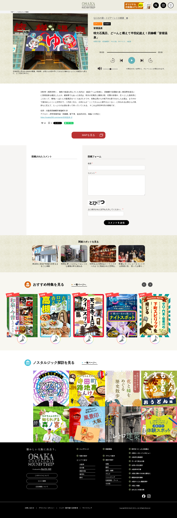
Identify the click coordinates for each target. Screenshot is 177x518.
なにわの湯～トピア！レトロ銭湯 (109, 18)
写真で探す (83, 456)
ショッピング (110, 477)
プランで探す (110, 456)
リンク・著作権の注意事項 (68, 508)
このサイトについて (42, 475)
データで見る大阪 (138, 461)
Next (89, 39)
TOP (12, 12)
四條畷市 (107, 24)
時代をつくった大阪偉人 (140, 449)
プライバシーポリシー (47, 508)
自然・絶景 (109, 470)
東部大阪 (82, 471)
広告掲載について (42, 486)
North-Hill (46, 469)
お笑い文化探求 (137, 465)
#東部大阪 (97, 41)
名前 (90, 163)
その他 (108, 483)
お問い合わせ (29, 508)
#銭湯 (129, 41)
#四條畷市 (105, 41)
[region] (54, 192)
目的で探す (109, 460)
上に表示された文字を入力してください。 (105, 209)
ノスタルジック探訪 (22, 12)
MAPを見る (88, 135)
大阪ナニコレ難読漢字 (139, 481)
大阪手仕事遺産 (137, 457)
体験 (107, 464)
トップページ (84, 449)
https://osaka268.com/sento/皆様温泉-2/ (56, 117)
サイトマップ (87, 508)
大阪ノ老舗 (136, 485)
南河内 (81, 474)
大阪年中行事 (136, 469)
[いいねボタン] (42, 123)
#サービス (121, 41)
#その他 (114, 41)
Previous (11, 39)
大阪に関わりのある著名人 (141, 473)
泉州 (81, 477)
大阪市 (81, 464)
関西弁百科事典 (137, 477)
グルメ (108, 474)
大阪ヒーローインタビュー (141, 453)
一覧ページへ (79, 284)
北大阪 (81, 467)
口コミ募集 (42, 481)
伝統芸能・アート (112, 480)
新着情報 (109, 449)
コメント (92, 173)
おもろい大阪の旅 (138, 489)
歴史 (107, 467)
